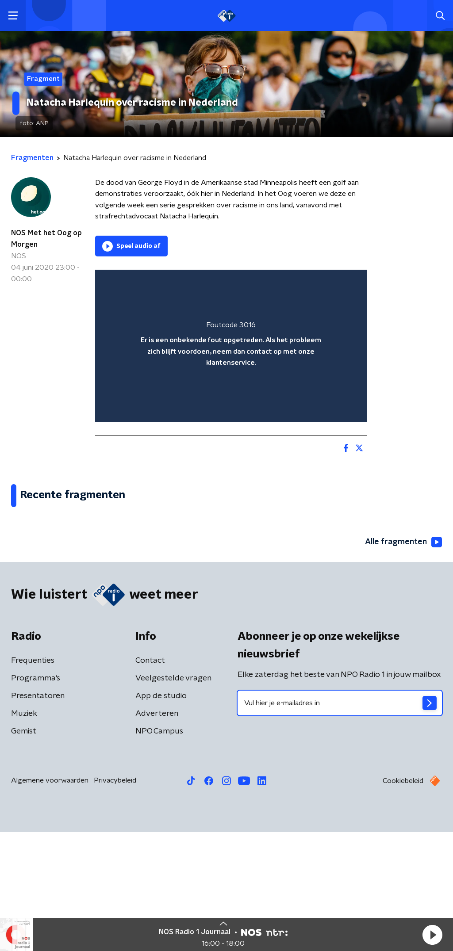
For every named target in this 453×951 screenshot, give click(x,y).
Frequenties (32, 779)
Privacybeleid (115, 899)
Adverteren (156, 832)
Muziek (24, 832)
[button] (432, 934)
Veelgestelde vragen (173, 797)
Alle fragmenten (403, 660)
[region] (231, 346)
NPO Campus (159, 850)
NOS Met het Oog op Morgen (46, 238)
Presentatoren (38, 815)
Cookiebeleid (403, 899)
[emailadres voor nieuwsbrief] (340, 822)
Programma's (35, 797)
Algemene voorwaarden (49, 899)
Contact (150, 779)
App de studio (161, 815)
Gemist (23, 850)
